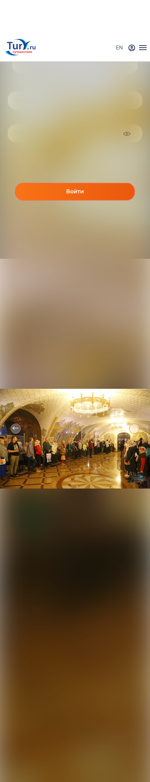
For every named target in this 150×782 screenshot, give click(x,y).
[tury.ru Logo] (20, 47)
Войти (75, 191)
